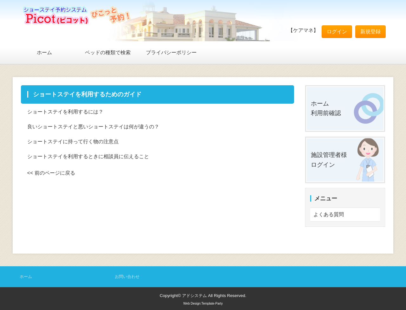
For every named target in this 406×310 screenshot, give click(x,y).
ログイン (337, 31)
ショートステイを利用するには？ (65, 111)
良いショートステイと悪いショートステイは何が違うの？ (93, 126)
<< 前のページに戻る (51, 173)
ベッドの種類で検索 (108, 52)
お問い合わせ (127, 276)
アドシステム (194, 295)
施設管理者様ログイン (329, 160)
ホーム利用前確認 (326, 108)
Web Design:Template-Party (203, 303)
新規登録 (370, 31)
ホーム (44, 52)
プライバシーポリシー (171, 52)
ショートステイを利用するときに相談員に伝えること (88, 156)
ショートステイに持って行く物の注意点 (73, 141)
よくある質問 (328, 214)
